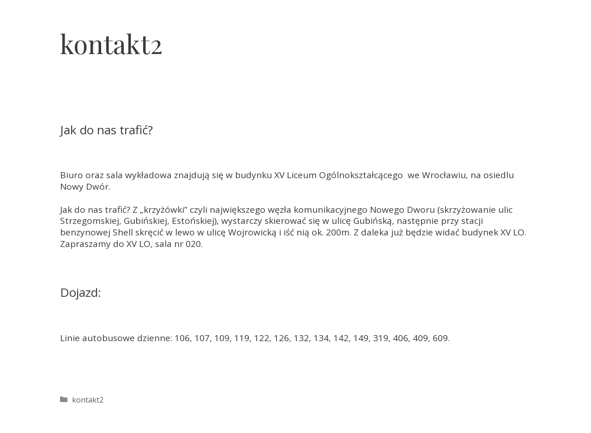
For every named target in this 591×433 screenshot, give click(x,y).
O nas (337, 36)
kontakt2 (87, 400)
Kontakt (566, 36)
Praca (520, 36)
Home (296, 36)
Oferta (381, 36)
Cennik (477, 36)
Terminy (429, 36)
